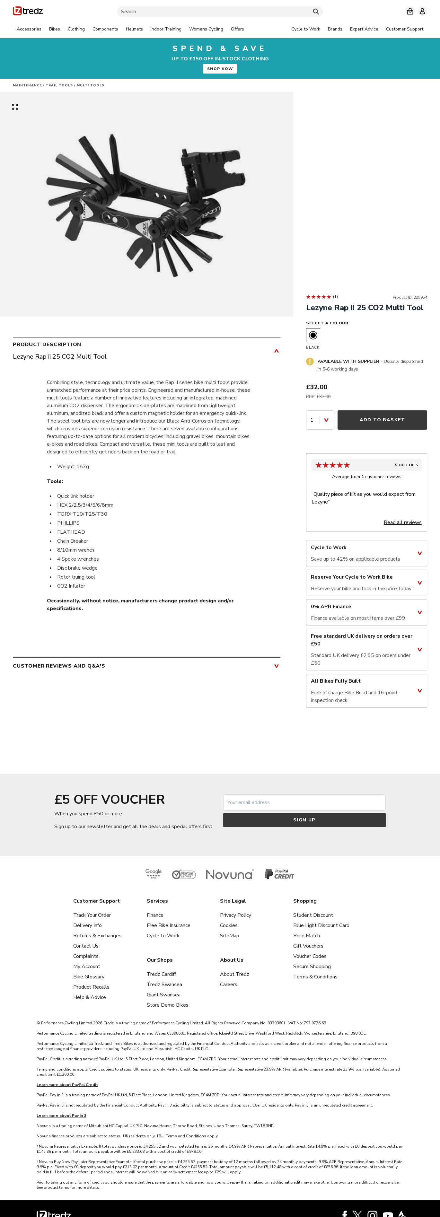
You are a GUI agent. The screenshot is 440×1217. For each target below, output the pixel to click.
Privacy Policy (235, 915)
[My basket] (410, 11)
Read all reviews (403, 522)
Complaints (86, 956)
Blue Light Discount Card (321, 925)
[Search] (220, 11)
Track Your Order (92, 915)
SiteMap (229, 935)
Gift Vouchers (308, 946)
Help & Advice (89, 997)
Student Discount (313, 915)
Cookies (229, 925)
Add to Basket (382, 420)
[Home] (28, 12)
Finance (155, 915)
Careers (228, 984)
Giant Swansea (163, 994)
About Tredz (234, 974)
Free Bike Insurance (168, 925)
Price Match (306, 935)
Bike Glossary (88, 976)
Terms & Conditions (315, 976)
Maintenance (27, 85)
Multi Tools (90, 85)
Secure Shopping (312, 966)
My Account (86, 966)
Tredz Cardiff (161, 974)
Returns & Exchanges (97, 935)
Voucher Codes (310, 956)
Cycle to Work (163, 935)
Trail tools (59, 85)
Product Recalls (91, 987)
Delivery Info (87, 925)
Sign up (304, 820)
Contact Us (86, 946)
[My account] (422, 11)
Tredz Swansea (164, 984)
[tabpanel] (130, 29)
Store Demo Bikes (168, 1005)
